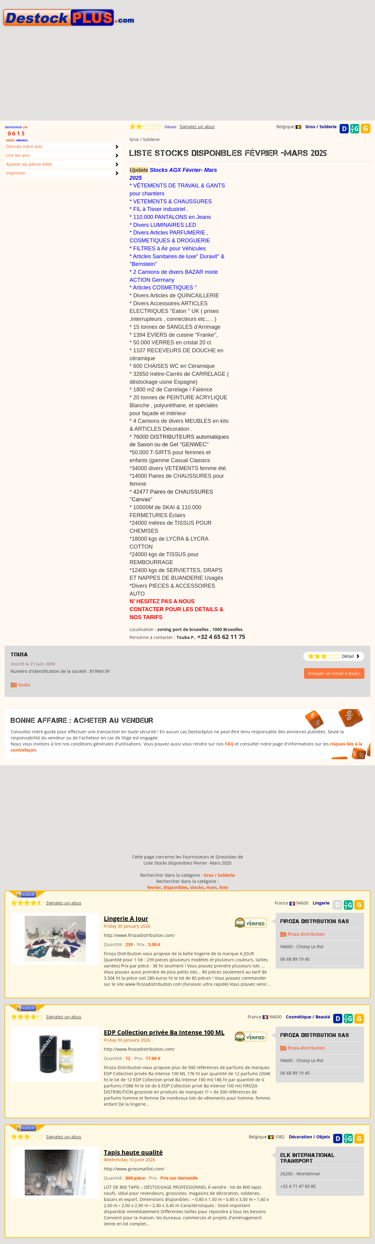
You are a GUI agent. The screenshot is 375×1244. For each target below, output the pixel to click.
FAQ (229, 744)
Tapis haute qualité (133, 1152)
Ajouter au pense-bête (29, 164)
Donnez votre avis (24, 146)
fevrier (154, 887)
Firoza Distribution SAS (314, 921)
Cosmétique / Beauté (308, 1017)
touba (19, 654)
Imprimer (15, 173)
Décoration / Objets (309, 1137)
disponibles (175, 887)
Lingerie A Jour (126, 918)
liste (223, 887)
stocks (197, 887)
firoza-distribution (306, 934)
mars (211, 887)
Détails (171, 126)
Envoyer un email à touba (334, 673)
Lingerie (321, 903)
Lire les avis (18, 155)
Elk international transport (307, 1158)
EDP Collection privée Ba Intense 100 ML (164, 1032)
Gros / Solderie (321, 126)
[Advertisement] (187, 78)
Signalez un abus (197, 126)
